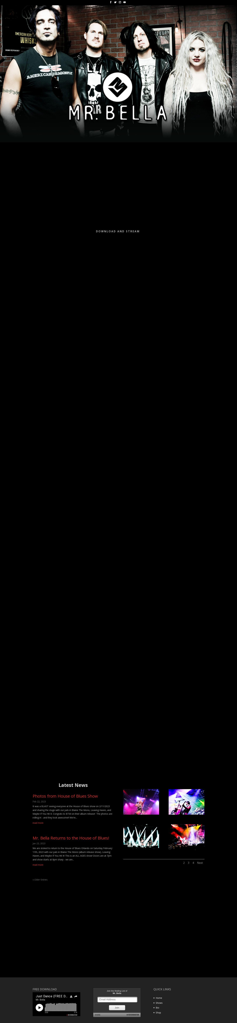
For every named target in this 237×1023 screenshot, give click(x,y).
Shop (158, 1012)
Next (200, 863)
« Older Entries (40, 879)
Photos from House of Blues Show (65, 796)
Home (159, 997)
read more (38, 822)
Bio (157, 1007)
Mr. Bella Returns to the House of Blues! (71, 838)
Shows (159, 1002)
